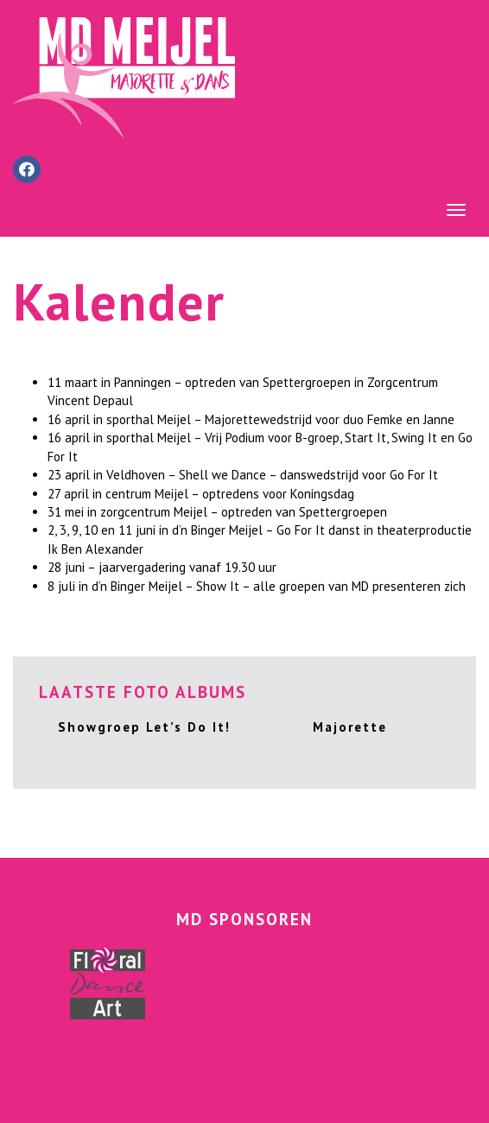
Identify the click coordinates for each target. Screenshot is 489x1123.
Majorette (350, 727)
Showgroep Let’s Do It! (144, 727)
